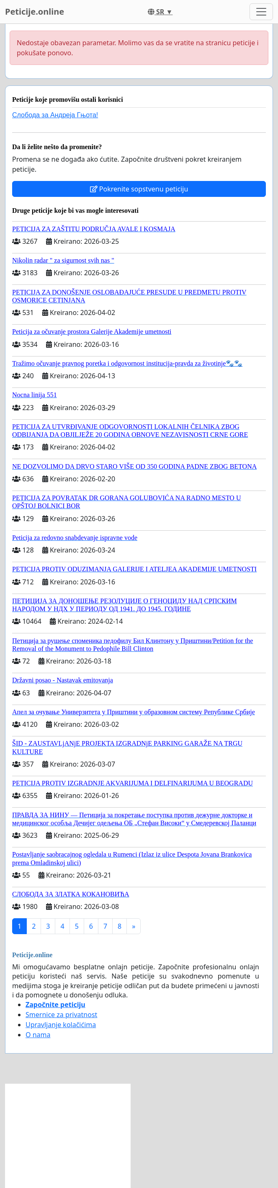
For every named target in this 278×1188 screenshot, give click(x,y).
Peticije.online (34, 11)
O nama (38, 1034)
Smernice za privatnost (61, 1014)
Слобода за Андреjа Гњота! (55, 115)
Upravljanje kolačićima (61, 1024)
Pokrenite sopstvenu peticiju (139, 189)
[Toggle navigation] (261, 11)
